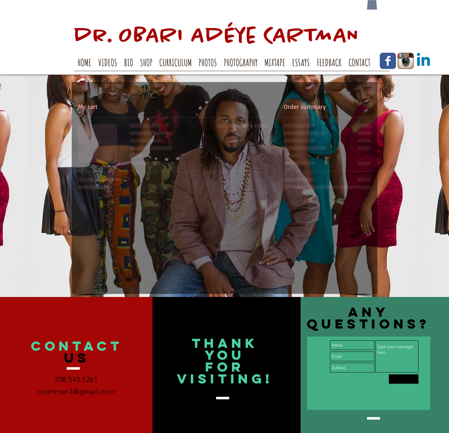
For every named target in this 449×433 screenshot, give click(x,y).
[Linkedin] (423, 61)
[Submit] (403, 379)
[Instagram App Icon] (406, 61)
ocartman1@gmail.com (76, 391)
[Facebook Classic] (388, 61)
